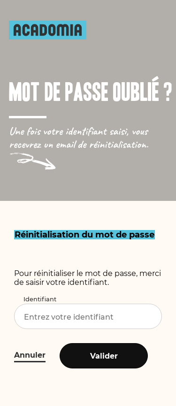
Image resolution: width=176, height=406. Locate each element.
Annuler (30, 355)
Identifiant (39, 299)
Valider (104, 356)
